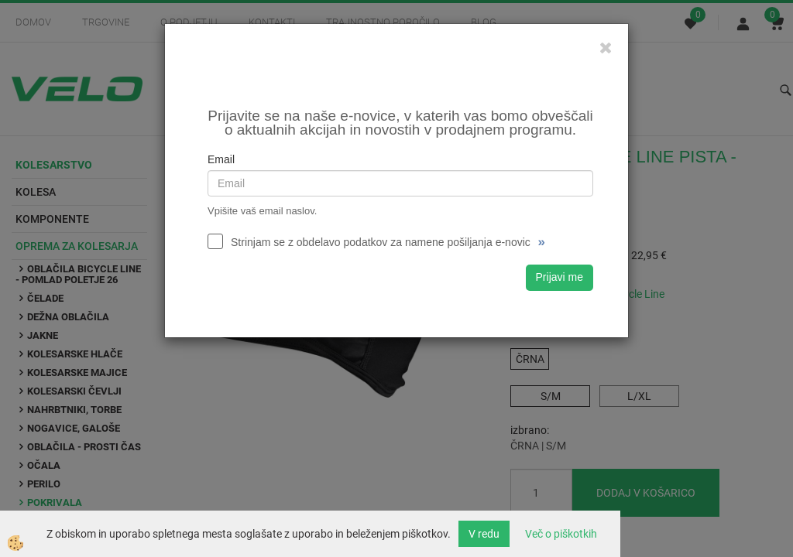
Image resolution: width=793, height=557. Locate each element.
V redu (484, 534)
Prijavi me (559, 277)
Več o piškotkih (561, 534)
